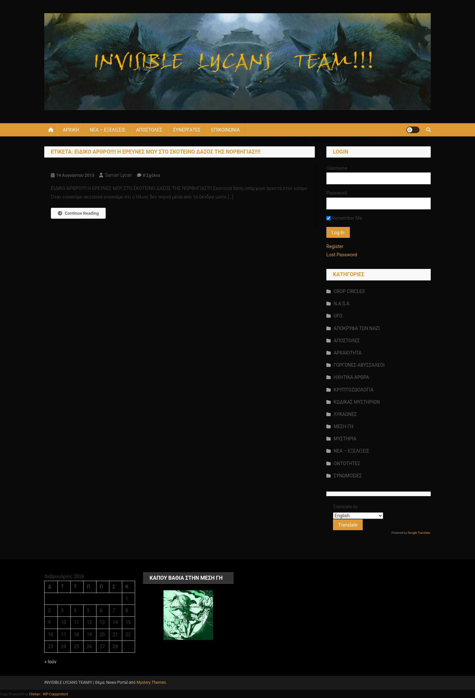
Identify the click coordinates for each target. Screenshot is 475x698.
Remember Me (344, 218)
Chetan (34, 694)
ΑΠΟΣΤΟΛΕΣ (149, 129)
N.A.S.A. (342, 303)
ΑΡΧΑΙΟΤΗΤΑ (347, 352)
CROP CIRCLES (349, 291)
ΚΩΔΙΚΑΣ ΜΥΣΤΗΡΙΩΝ (357, 402)
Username (336, 168)
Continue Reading (78, 213)
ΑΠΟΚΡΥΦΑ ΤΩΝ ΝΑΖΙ (357, 328)
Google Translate (419, 532)
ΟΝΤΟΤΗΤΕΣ (347, 463)
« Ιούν (50, 661)
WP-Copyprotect (55, 694)
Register (334, 246)
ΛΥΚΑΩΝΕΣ (345, 414)
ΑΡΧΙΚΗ (71, 129)
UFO (338, 315)
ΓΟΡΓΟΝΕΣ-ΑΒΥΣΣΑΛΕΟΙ (359, 365)
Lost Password (341, 254)
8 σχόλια (151, 175)
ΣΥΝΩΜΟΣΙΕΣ (348, 475)
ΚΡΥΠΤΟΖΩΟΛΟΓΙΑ (353, 389)
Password (336, 193)
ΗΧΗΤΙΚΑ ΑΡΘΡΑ (351, 377)
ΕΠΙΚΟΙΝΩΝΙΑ (225, 129)
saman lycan (118, 175)
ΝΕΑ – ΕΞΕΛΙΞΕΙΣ (108, 129)
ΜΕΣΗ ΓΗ (343, 426)
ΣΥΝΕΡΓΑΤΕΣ (187, 129)
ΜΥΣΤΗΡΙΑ (345, 438)
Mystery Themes (151, 682)
